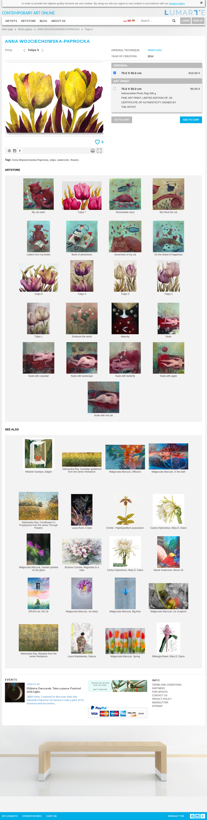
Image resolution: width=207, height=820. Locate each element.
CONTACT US (159, 695)
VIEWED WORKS (31, 815)
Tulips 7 (82, 197)
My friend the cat (168, 196)
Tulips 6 (38, 279)
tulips (53, 159)
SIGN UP (198, 20)
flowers (75, 159)
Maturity (125, 320)
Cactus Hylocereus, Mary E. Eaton (168, 511)
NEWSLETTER (160, 702)
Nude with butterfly (125, 359)
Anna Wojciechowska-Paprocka (30, 159)
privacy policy (176, 3)
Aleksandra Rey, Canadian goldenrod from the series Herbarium (82, 462)
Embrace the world (82, 320)
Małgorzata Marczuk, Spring (125, 643)
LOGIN (185, 20)
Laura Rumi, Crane (81, 511)
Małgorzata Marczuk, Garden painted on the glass (38, 552)
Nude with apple (168, 359)
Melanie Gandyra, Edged (38, 455)
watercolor (63, 159)
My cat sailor (38, 196)
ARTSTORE (28, 20)
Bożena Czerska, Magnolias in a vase (82, 554)
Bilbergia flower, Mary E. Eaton (168, 640)
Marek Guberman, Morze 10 (168, 553)
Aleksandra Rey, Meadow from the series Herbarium (38, 641)
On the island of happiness (168, 238)
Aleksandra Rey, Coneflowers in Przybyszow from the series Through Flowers (38, 510)
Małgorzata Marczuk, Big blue (125, 595)
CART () (51, 815)
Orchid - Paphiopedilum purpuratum (125, 511)
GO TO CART (121, 119)
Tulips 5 (89, 29)
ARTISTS (11, 20)
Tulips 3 (125, 277)
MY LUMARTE (10, 815)
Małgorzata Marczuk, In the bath (168, 458)
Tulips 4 (81, 277)
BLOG (43, 20)
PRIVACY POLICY (162, 699)
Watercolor (155, 50)
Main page (7, 29)
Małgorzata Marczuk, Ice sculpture (168, 598)
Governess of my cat (125, 238)
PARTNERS (158, 688)
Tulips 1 (38, 320)
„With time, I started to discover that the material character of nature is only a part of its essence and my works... (55, 700)
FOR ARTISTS (159, 692)
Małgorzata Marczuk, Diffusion (125, 459)
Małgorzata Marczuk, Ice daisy (82, 595)
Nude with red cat (103, 399)
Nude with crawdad (38, 359)
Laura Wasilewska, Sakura (82, 640)
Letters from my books (38, 238)
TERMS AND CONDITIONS (167, 684)
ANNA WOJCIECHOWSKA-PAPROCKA (58, 29)
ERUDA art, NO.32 (38, 595)
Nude (168, 320)
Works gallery (25, 29)
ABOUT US (58, 20)
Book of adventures (82, 238)
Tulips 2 (168, 277)
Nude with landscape (81, 359)
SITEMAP (157, 706)
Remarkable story (125, 196)
